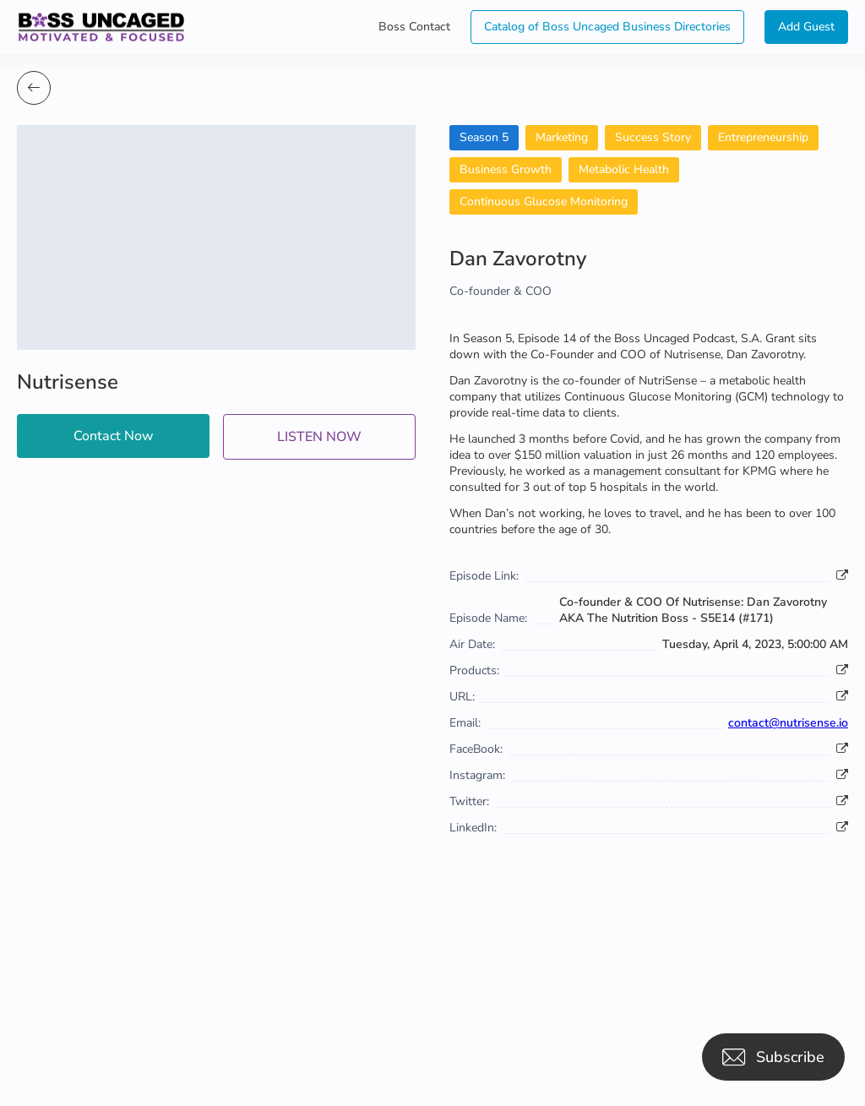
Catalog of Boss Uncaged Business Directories (607, 27)
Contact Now (113, 436)
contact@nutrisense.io (788, 723)
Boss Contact (414, 27)
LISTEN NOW (319, 437)
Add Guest (806, 27)
